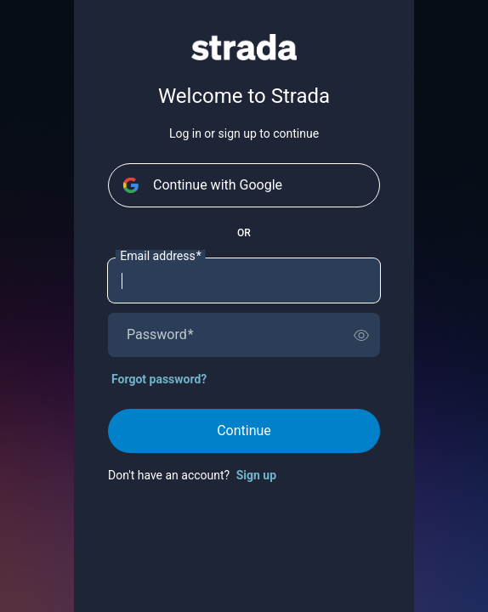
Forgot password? (159, 379)
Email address (160, 257)
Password (160, 335)
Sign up (256, 475)
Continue (244, 430)
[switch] (361, 335)
